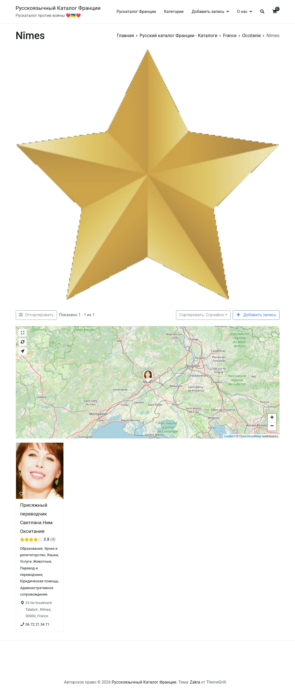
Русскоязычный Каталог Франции (58, 8)
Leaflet (229, 436)
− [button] (272, 426)
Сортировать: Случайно (201, 315)
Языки (52, 555)
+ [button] (272, 418)
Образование (31, 548)
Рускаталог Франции (136, 11)
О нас (242, 11)
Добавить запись (208, 11)
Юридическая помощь (39, 581)
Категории (174, 11)
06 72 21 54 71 (37, 624)
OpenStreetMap (250, 436)
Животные (42, 562)
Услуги (25, 562)
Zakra (195, 682)
